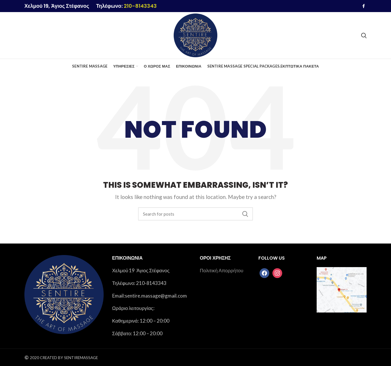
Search (245, 214)
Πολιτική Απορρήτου (221, 270)
